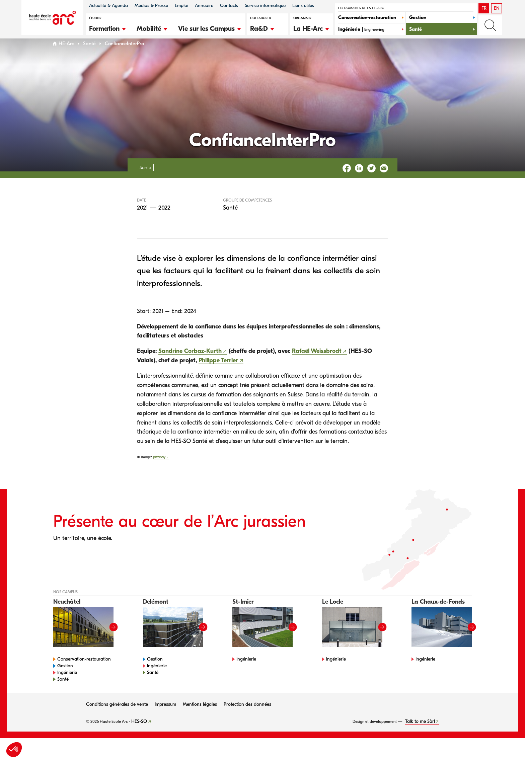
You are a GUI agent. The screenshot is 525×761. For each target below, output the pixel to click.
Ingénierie (67, 685)
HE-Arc (66, 56)
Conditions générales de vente (117, 717)
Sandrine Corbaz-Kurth (190, 363)
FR (483, 8)
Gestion (65, 678)
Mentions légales (200, 717)
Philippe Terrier (218, 373)
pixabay (159, 470)
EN (497, 8)
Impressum (165, 717)
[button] (108, 28)
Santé (89, 56)
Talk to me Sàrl (420, 734)
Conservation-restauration (84, 672)
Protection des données (247, 717)
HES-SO (139, 734)
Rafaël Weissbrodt (317, 363)
